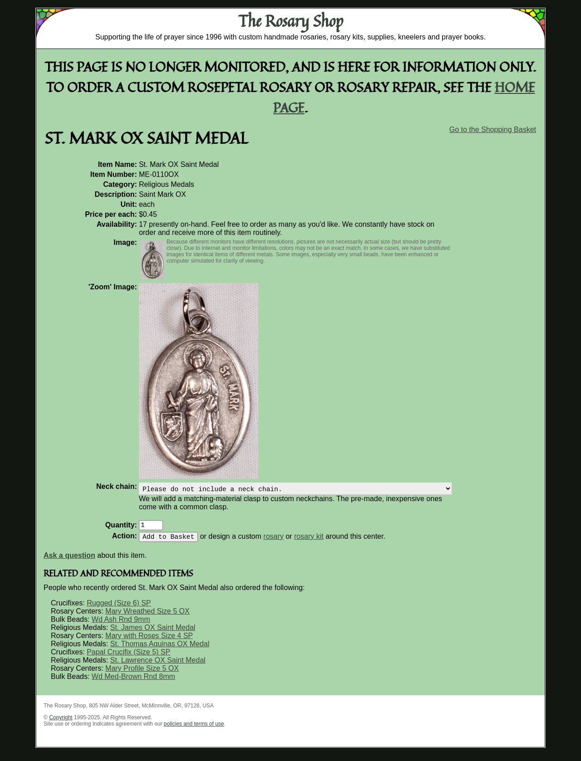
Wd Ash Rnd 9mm (121, 625)
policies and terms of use (194, 729)
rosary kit (309, 542)
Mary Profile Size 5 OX (142, 674)
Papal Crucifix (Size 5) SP (128, 657)
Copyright (60, 723)
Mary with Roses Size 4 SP (149, 641)
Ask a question (69, 561)
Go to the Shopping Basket (492, 129)
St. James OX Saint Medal (153, 633)
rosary (273, 542)
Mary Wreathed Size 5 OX (147, 616)
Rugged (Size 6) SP (119, 608)
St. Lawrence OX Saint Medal (158, 665)
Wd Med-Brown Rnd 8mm (133, 682)
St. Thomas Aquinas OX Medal (159, 649)
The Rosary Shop (290, 21)
